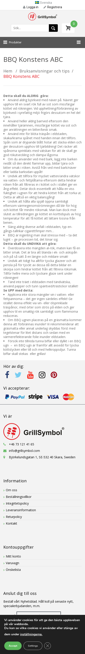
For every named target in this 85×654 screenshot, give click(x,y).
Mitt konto (13, 556)
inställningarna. (31, 634)
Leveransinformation (21, 510)
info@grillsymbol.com (24, 451)
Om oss (11, 490)
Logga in (30, 7)
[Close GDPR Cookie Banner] (47, 645)
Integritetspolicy (17, 503)
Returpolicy (14, 517)
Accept (13, 646)
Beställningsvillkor (18, 497)
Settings (33, 646)
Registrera (53, 7)
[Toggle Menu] (77, 42)
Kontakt (11, 523)
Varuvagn (12, 563)
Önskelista (13, 569)
